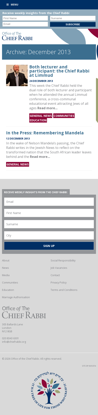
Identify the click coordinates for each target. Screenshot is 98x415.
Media (6, 275)
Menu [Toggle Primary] (12, 4)
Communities (64, 116)
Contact (55, 275)
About (5, 260)
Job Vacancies (59, 268)
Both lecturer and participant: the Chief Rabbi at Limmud (59, 71)
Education (38, 120)
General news (41, 116)
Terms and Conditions (64, 290)
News (5, 268)
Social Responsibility (63, 260)
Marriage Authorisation (16, 297)
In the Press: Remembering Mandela (45, 133)
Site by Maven (89, 366)
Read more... (47, 108)
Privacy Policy (58, 282)
